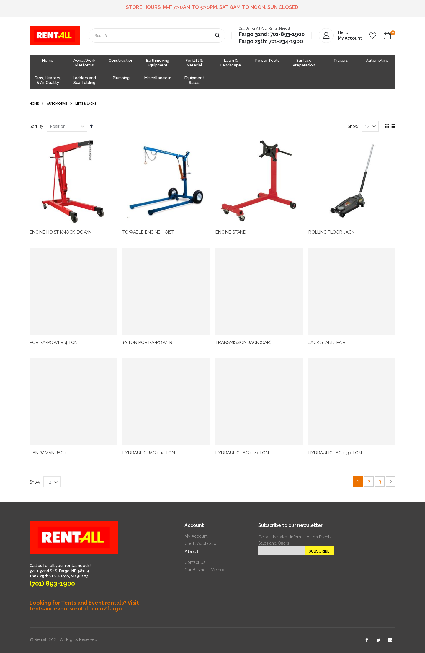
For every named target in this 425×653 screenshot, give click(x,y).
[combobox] (157, 35)
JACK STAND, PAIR (327, 342)
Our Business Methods (206, 569)
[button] (373, 36)
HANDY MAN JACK (48, 453)
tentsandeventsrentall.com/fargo (76, 608)
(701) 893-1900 (52, 583)
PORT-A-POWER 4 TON (54, 342)
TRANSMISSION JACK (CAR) (243, 342)
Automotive (57, 103)
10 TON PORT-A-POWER (147, 342)
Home (34, 103)
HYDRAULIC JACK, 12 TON (148, 453)
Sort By (36, 126)
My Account (195, 536)
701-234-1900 (286, 41)
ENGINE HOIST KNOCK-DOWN (60, 232)
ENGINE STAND (230, 232)
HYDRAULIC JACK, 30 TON (335, 453)
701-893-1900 (287, 34)
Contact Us (194, 562)
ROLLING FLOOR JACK (331, 232)
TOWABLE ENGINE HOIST (148, 232)
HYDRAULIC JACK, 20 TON (242, 453)
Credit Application (201, 543)
